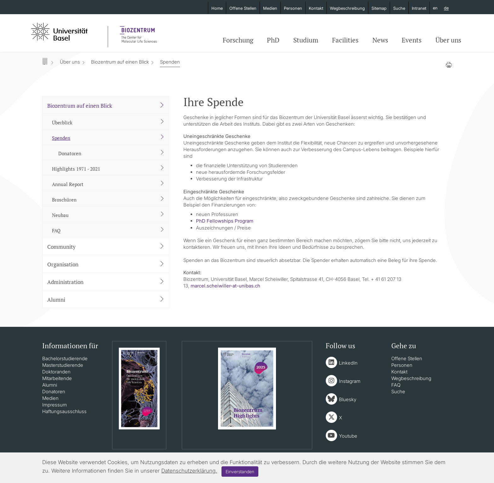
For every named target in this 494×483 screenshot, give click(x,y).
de (446, 8)
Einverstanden (240, 471)
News (380, 40)
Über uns (448, 40)
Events (412, 40)
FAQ (395, 385)
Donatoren (53, 392)
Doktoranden (56, 372)
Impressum (54, 405)
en (435, 7)
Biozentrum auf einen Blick (120, 62)
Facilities (345, 40)
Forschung (238, 40)
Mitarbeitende (57, 378)
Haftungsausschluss (64, 411)
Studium (305, 40)
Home (217, 8)
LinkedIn (348, 363)
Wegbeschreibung (347, 8)
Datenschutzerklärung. (189, 471)
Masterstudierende (62, 365)
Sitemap (379, 8)
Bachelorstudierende (65, 358)
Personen (293, 8)
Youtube (348, 436)
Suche (399, 8)
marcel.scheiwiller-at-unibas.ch (225, 286)
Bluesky (347, 399)
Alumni (49, 385)
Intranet (419, 8)
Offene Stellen (242, 8)
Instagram (349, 381)
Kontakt (316, 8)
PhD (273, 40)
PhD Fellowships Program (224, 221)
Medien (270, 8)
